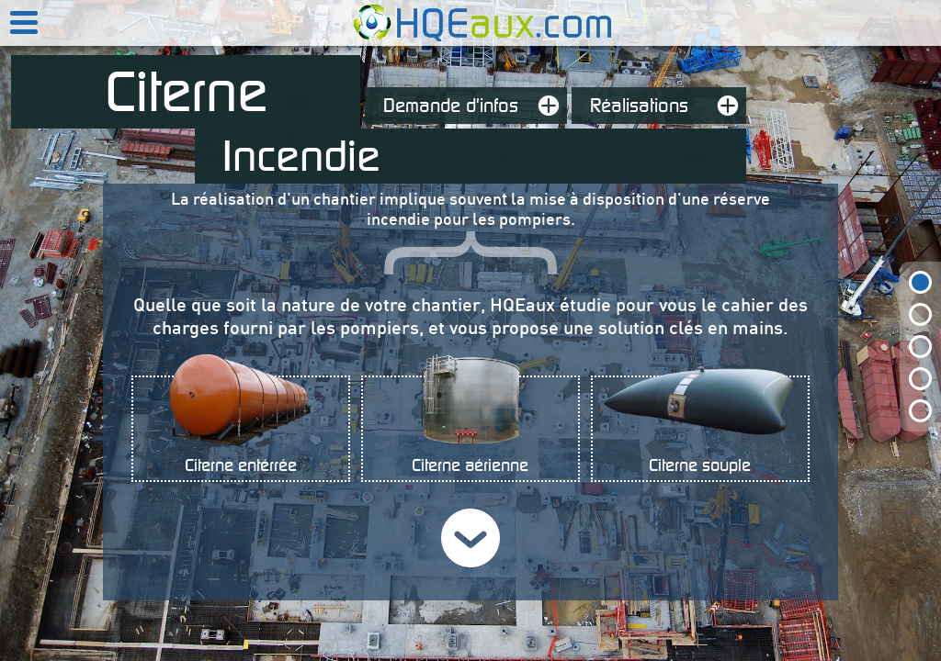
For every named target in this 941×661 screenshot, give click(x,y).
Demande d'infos (475, 105)
